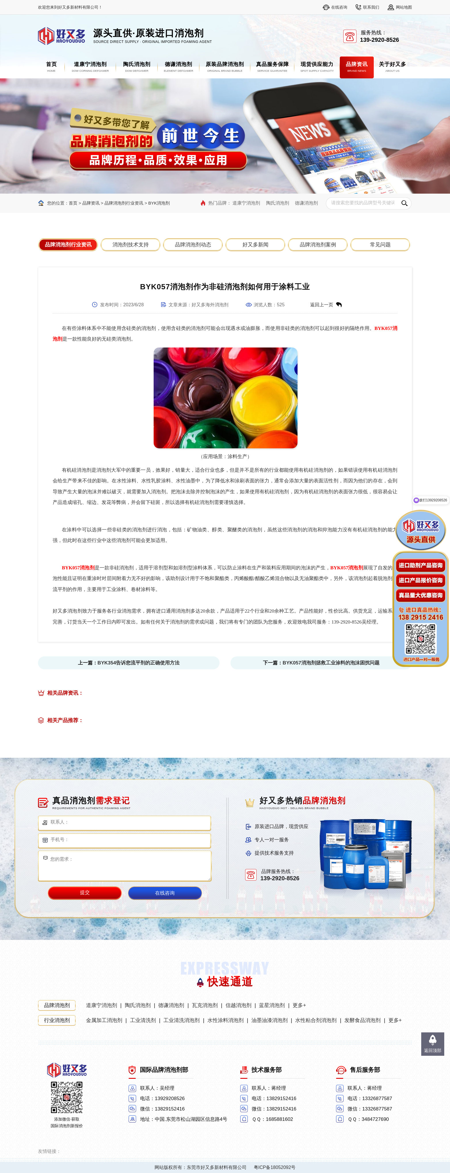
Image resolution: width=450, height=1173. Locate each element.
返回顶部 (432, 1050)
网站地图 (404, 7)
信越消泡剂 (238, 1005)
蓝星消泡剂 (272, 1005)
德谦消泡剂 (306, 203)
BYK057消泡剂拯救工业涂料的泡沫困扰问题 (331, 663)
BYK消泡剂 (159, 203)
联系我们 (371, 7)
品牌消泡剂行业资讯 (123, 203)
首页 (73, 203)
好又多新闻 (255, 245)
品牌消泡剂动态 (193, 245)
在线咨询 (339, 7)
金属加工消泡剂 (104, 1020)
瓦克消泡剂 (205, 1005)
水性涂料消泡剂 (225, 1020)
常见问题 (380, 245)
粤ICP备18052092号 (275, 1167)
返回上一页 (321, 304)
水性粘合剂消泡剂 (316, 1020)
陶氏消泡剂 (277, 203)
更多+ (299, 1005)
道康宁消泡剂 (246, 203)
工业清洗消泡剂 (181, 1020)
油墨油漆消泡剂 (269, 1020)
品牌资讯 (91, 203)
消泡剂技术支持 (130, 245)
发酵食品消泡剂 (362, 1020)
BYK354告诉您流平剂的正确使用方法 (139, 663)
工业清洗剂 (143, 1020)
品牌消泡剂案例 (318, 245)
